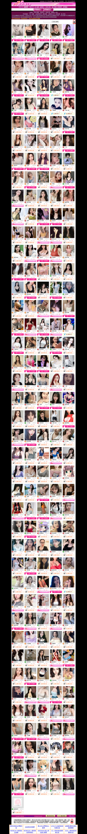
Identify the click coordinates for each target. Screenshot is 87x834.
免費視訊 (22, 36)
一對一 (34, 36)
